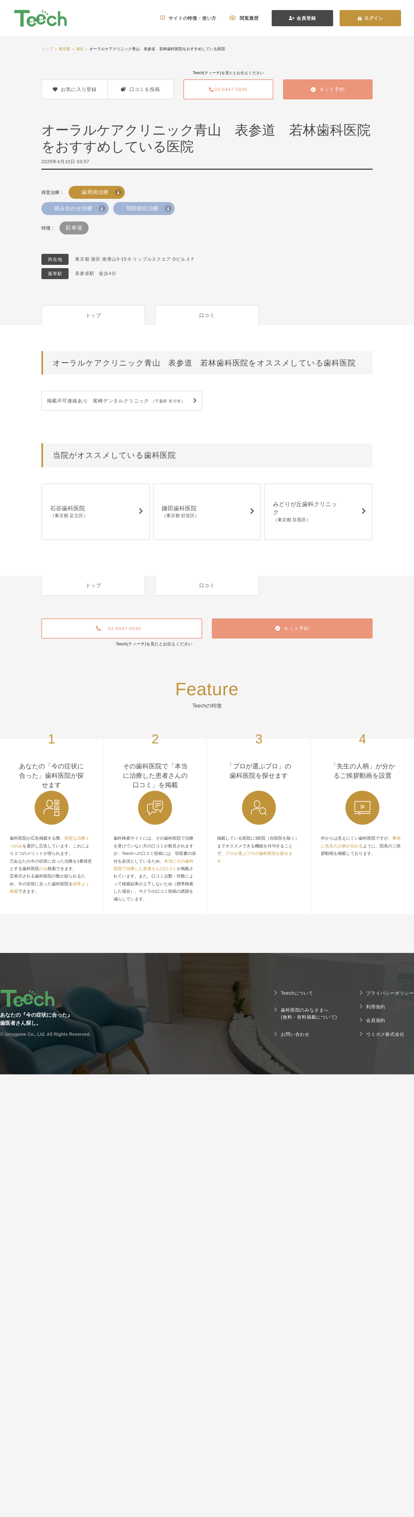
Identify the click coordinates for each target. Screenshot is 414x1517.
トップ (47, 49)
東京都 (64, 49)
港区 (80, 49)
